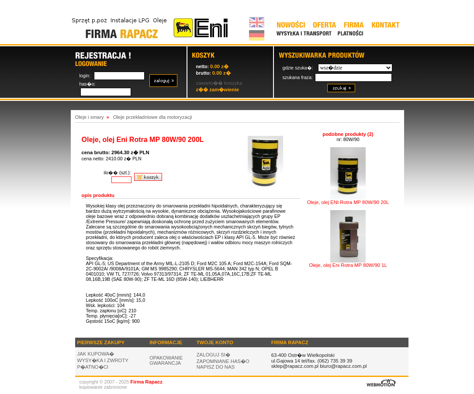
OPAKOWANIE (166, 357)
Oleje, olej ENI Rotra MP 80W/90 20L (348, 200)
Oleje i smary (89, 117)
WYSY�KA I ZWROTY (102, 360)
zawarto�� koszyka (219, 83)
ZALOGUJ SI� (213, 354)
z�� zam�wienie (217, 89)
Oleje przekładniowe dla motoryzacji (152, 117)
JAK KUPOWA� (95, 353)
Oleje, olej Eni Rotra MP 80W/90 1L (348, 263)
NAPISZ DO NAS (216, 367)
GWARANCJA (165, 363)
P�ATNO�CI (93, 367)
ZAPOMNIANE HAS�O (223, 361)
